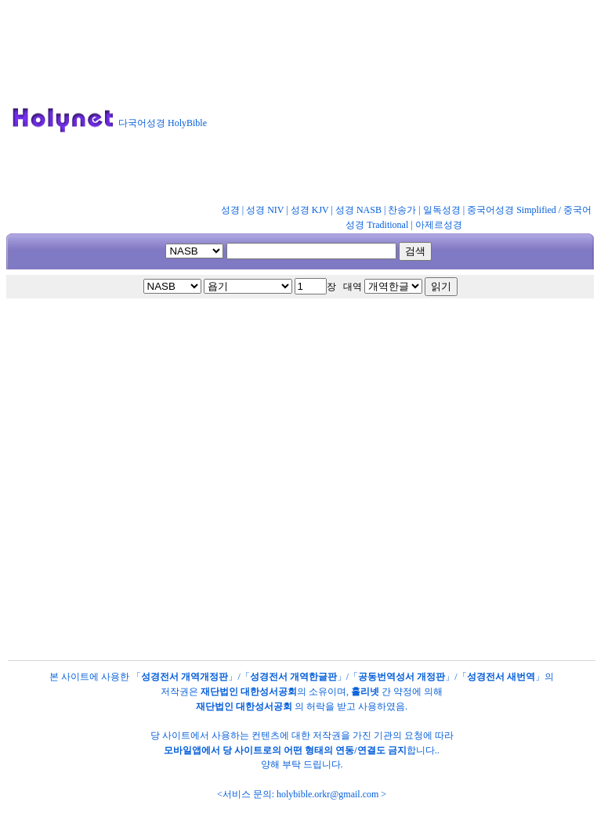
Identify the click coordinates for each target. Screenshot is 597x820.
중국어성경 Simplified (511, 209)
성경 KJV (310, 209)
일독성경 (442, 209)
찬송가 (402, 209)
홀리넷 (365, 691)
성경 (230, 209)
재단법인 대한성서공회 (249, 691)
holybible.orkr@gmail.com (327, 794)
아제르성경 (438, 224)
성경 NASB (358, 209)
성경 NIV (265, 209)
